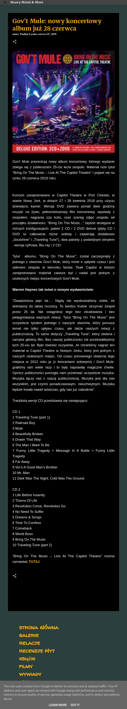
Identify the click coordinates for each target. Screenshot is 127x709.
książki (27, 658)
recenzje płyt (37, 650)
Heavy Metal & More (26, 2)
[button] (14, 42)
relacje (29, 642)
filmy (26, 666)
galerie (29, 635)
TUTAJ (34, 562)
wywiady (30, 674)
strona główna (39, 627)
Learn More (58, 705)
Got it (75, 705)
